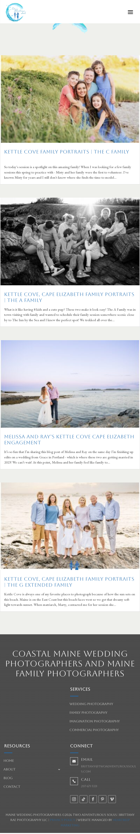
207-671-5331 (89, 786)
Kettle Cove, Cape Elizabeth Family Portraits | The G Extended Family (69, 582)
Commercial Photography (94, 730)
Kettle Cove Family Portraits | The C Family (66, 152)
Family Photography (88, 713)
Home (9, 761)
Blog (8, 778)
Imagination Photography (94, 721)
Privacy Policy (62, 820)
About (9, 769)
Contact (12, 787)
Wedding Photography (91, 704)
